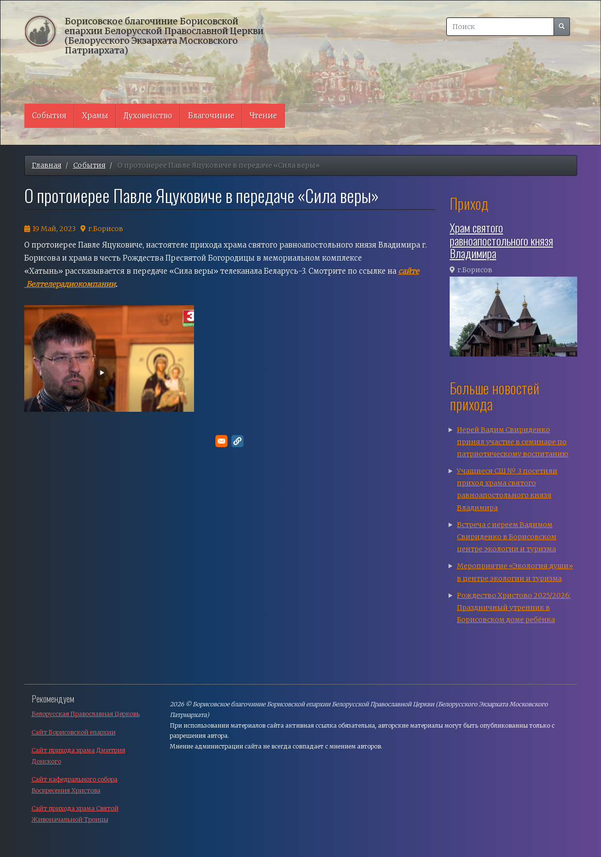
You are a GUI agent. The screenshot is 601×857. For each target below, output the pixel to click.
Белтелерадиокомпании (69, 284)
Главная (47, 165)
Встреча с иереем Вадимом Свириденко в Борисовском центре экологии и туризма (506, 536)
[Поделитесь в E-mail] (221, 441)
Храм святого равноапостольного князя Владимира (501, 240)
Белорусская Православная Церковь (86, 713)
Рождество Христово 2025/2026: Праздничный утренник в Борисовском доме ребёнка (513, 607)
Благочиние (211, 115)
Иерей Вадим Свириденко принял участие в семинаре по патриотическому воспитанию (513, 441)
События (49, 115)
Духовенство (148, 115)
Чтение (263, 115)
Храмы (95, 115)
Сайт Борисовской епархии (73, 732)
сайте (408, 271)
